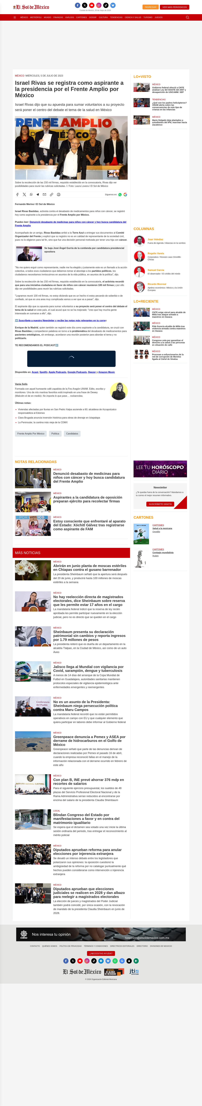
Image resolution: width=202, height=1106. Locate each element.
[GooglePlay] (136, 961)
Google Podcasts (77, 372)
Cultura (103, 17)
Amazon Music (106, 372)
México (24, 17)
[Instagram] (98, 5)
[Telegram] (101, 961)
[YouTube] (91, 5)
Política (55, 433)
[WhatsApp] (115, 961)
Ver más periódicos (174, 7)
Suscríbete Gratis (160, 504)
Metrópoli (36, 17)
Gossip (93, 17)
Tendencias (116, 17)
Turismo (147, 17)
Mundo (47, 17)
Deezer (92, 372)
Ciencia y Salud (133, 17)
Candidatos (72, 433)
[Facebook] (77, 5)
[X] (84, 5)
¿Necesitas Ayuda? (101, 953)
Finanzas (58, 17)
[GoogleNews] (122, 961)
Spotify (43, 372)
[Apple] (129, 961)
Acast (35, 372)
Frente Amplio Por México (30, 433)
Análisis (69, 17)
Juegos (158, 17)
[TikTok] (106, 5)
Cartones (81, 17)
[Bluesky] (113, 5)
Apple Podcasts (57, 372)
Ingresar (150, 7)
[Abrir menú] (15, 17)
